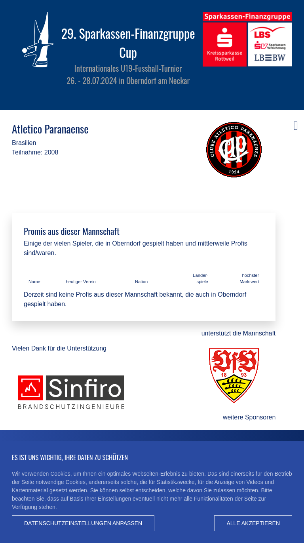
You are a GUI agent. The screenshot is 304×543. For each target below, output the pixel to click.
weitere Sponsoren (249, 417)
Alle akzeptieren (253, 523)
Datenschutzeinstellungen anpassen (83, 523)
